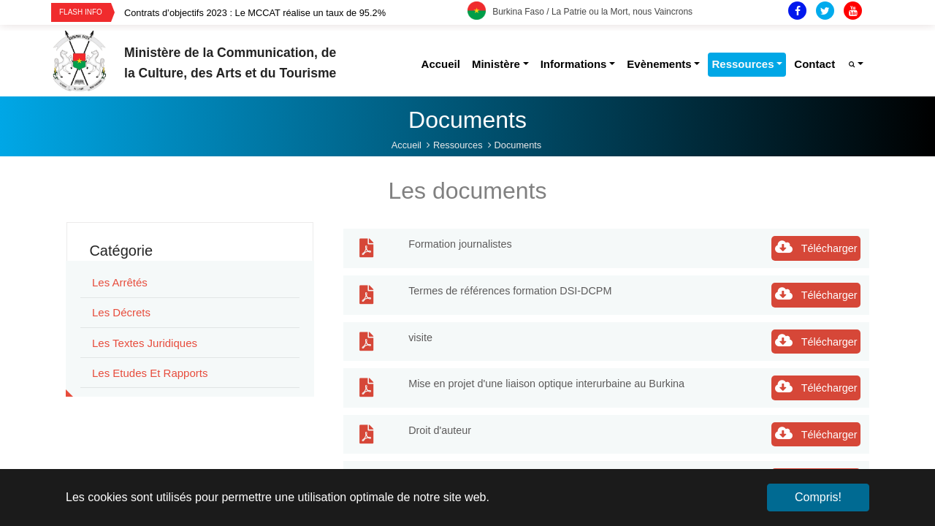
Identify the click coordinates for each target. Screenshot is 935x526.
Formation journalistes (460, 244)
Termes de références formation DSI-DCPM (509, 291)
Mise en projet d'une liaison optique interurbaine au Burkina (546, 383)
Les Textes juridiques (144, 343)
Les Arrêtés (120, 282)
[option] (296, 13)
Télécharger (816, 247)
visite (420, 337)
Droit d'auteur (439, 430)
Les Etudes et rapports (149, 373)
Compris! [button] (818, 497)
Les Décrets (121, 312)
